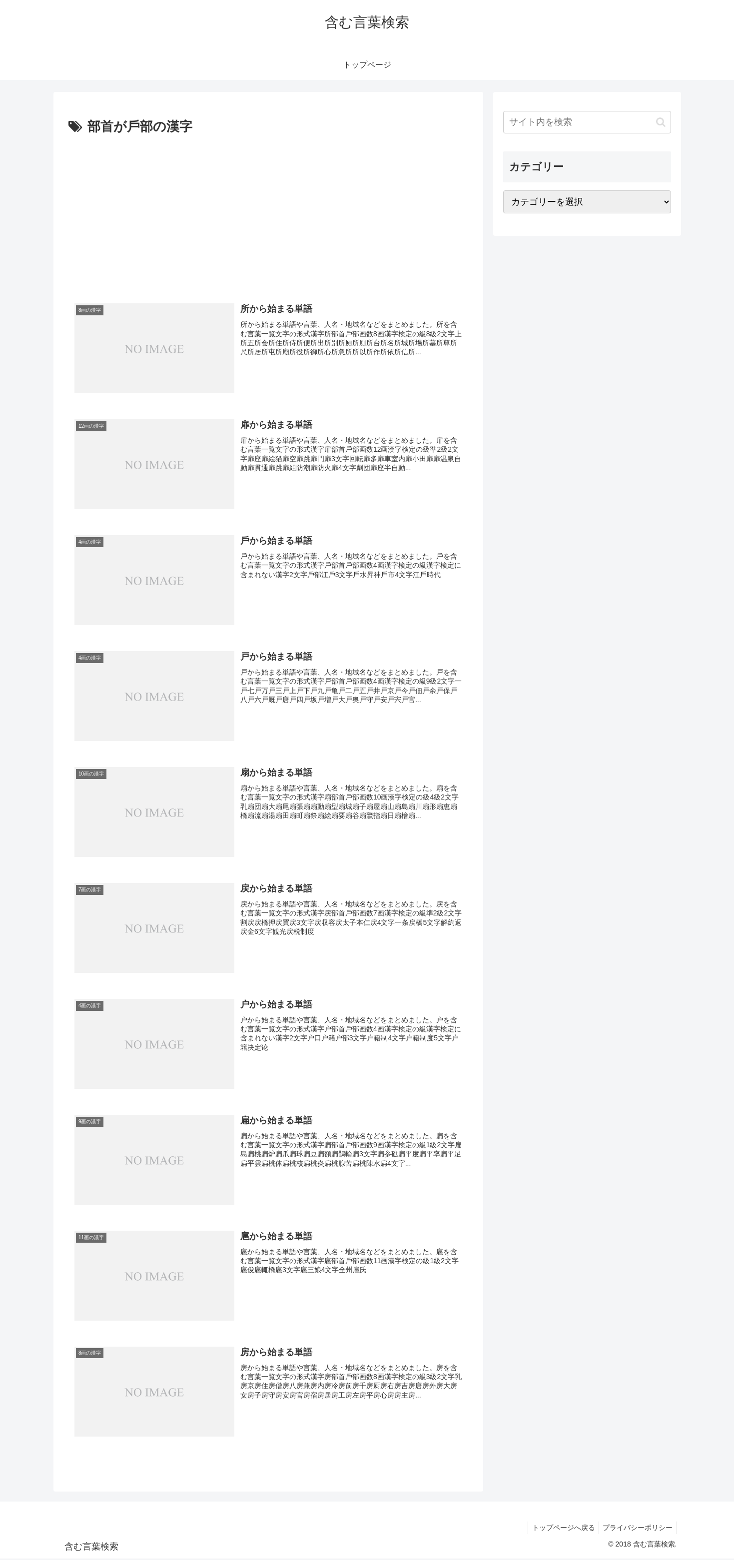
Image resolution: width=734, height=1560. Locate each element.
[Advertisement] (268, 213)
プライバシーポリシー (637, 1529)
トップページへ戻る (559, 1529)
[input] (587, 122)
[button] (661, 122)
